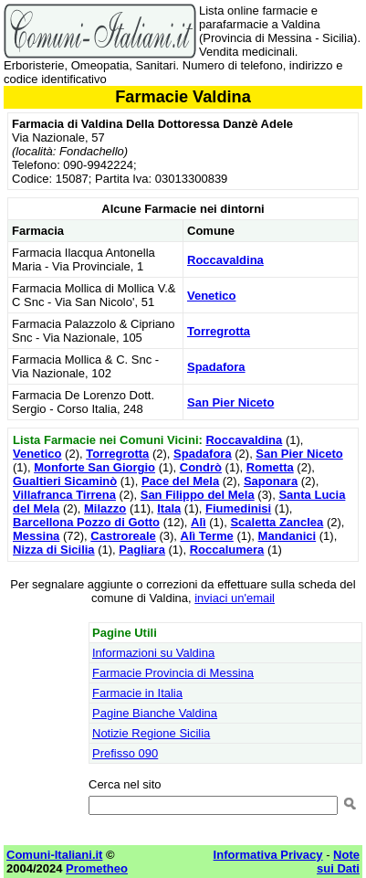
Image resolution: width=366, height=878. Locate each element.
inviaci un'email (234, 598)
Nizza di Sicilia (54, 549)
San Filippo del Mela (198, 495)
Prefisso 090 (125, 753)
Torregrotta (218, 331)
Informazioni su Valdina (153, 653)
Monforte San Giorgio (94, 467)
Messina (36, 536)
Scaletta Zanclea (276, 522)
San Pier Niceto (230, 402)
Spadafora (216, 367)
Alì (198, 522)
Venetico (211, 295)
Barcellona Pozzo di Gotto (86, 522)
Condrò (201, 467)
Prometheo (97, 868)
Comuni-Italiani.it (54, 855)
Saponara (271, 481)
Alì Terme (207, 536)
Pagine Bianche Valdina (154, 713)
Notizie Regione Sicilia (151, 733)
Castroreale (123, 536)
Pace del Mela (180, 481)
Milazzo (105, 508)
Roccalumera (227, 549)
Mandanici (287, 536)
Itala (169, 508)
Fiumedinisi (238, 508)
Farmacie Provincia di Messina (173, 673)
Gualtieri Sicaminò (65, 481)
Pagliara (142, 549)
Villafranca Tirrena (64, 495)
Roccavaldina (225, 260)
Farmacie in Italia (137, 693)
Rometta (270, 467)
